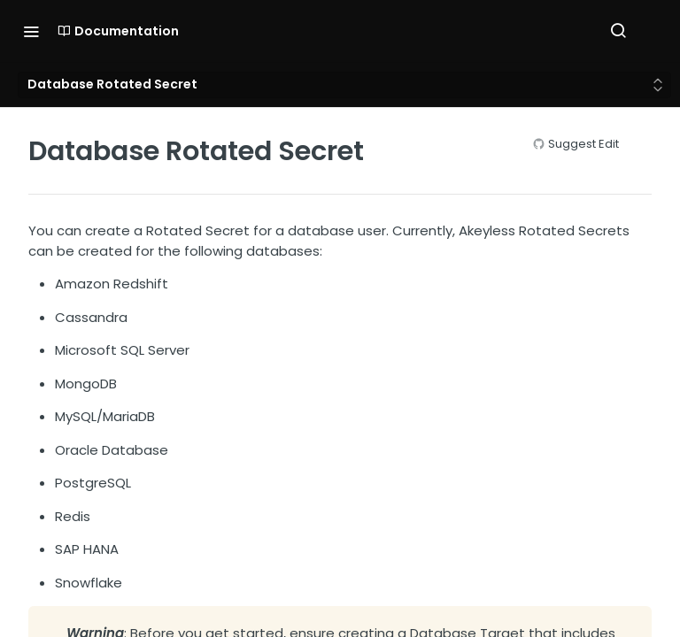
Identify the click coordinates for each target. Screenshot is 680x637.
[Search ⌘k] (618, 31)
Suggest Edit (583, 143)
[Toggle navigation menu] (31, 31)
